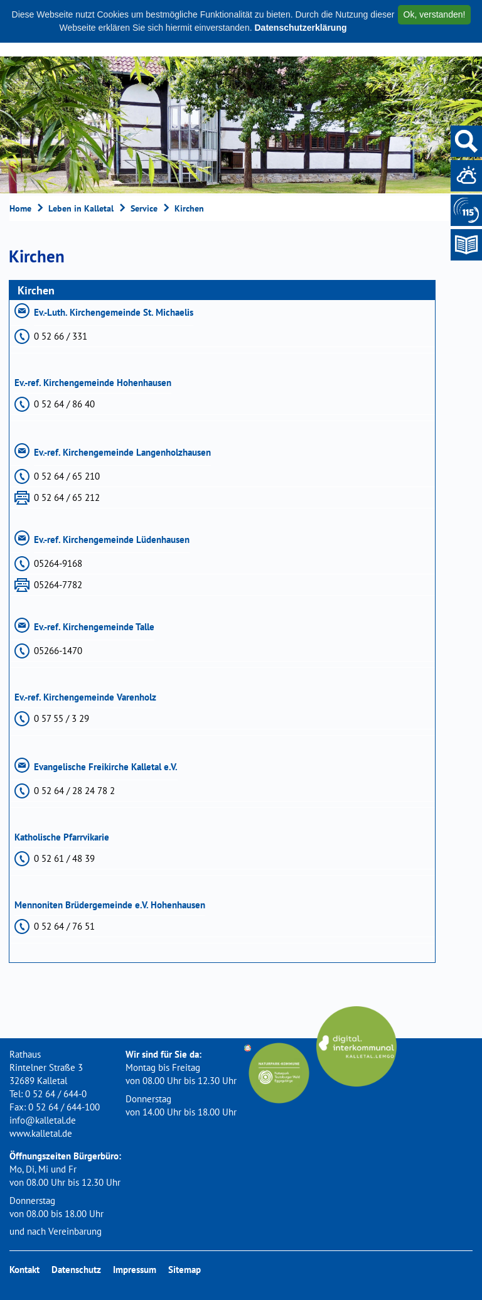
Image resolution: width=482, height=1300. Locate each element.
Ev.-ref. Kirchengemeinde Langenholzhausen (122, 452)
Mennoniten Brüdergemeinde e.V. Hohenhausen (109, 905)
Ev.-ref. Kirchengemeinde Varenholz (85, 697)
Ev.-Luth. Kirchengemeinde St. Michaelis (113, 312)
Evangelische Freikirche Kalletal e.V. (106, 767)
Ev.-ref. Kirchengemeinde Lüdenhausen (112, 539)
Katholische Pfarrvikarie (61, 837)
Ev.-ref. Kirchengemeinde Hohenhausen (92, 383)
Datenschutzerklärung (300, 28)
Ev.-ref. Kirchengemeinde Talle (94, 627)
